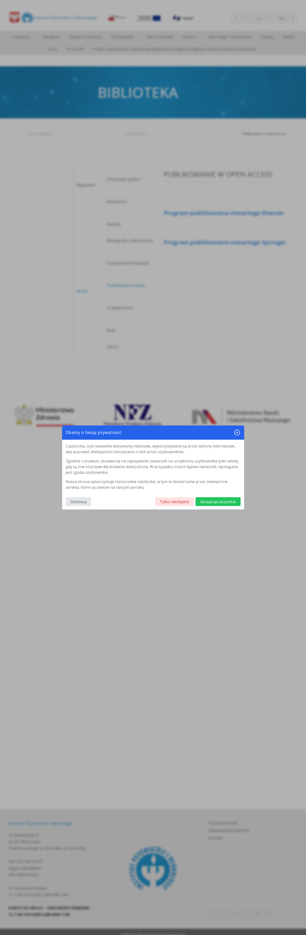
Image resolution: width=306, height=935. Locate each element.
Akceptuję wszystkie (218, 501)
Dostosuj (78, 501)
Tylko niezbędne (174, 501)
